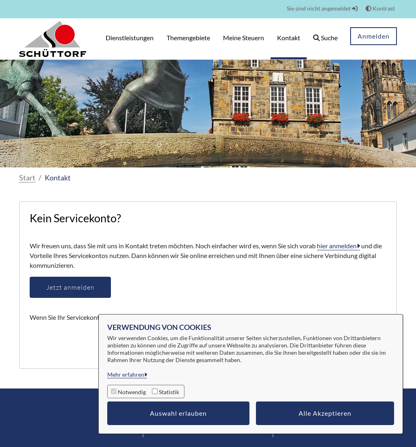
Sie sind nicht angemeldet (322, 8)
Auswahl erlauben (178, 413)
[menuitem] (129, 38)
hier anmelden (337, 246)
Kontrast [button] (380, 8)
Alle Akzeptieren (325, 413)
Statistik (169, 391)
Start (27, 177)
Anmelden (374, 36)
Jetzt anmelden (70, 287)
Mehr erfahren (125, 374)
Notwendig (132, 391)
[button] (325, 38)
